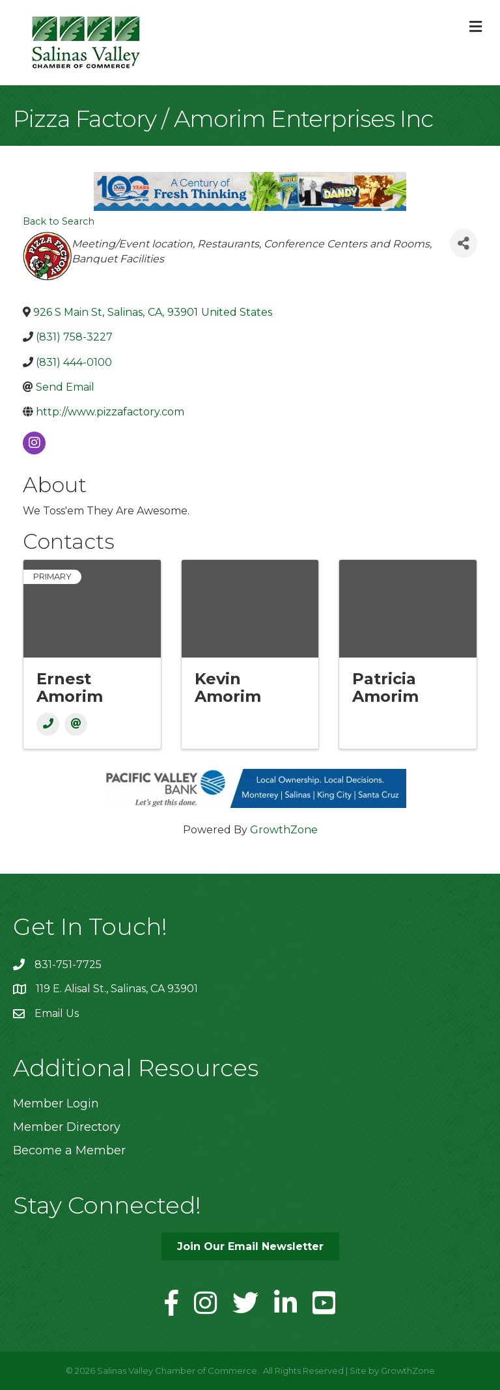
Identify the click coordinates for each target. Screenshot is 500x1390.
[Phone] (47, 724)
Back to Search (58, 221)
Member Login (56, 1103)
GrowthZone (284, 830)
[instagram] (34, 443)
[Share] (463, 243)
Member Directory (66, 1127)
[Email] (75, 724)
